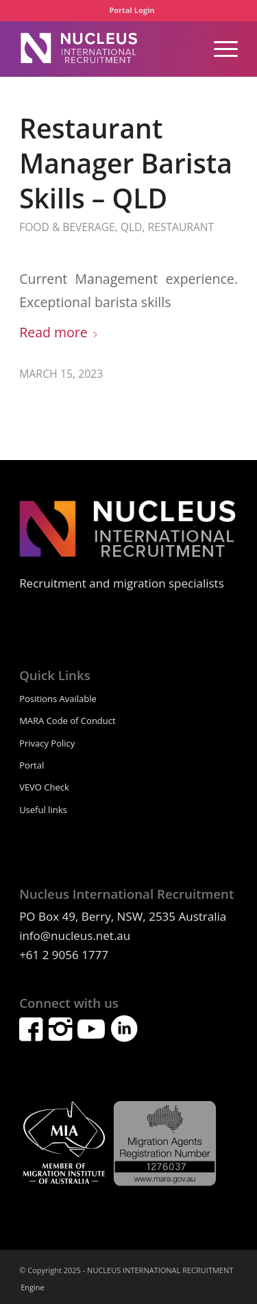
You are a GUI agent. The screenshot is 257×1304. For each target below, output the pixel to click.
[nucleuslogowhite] (106, 48)
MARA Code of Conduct (67, 720)
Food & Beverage (67, 226)
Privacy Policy (47, 743)
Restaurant (181, 226)
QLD (132, 226)
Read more (59, 332)
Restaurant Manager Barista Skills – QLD (125, 163)
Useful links (43, 810)
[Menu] (219, 48)
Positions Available (58, 698)
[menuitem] (131, 10)
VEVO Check (44, 787)
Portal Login (131, 10)
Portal (31, 765)
